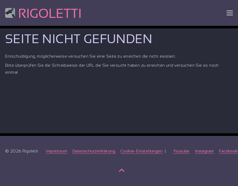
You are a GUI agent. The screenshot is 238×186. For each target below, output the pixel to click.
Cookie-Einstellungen (141, 151)
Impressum (56, 151)
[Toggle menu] (229, 12)
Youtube (181, 151)
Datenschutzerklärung (93, 151)
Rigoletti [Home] (43, 13)
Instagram (204, 151)
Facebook (228, 151)
